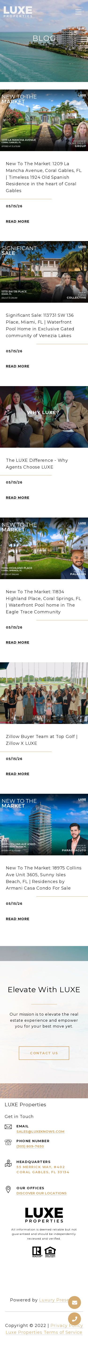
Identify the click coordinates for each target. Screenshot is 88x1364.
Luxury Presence (58, 1300)
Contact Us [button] (44, 1053)
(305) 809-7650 (30, 1146)
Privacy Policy (66, 1325)
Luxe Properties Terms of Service (44, 1332)
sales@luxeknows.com (40, 1131)
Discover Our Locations (41, 1193)
